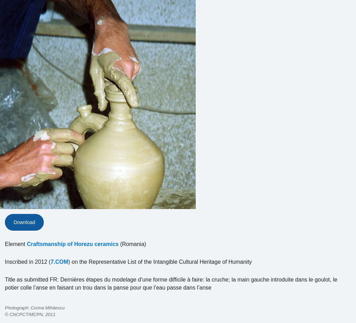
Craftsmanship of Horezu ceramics (73, 244)
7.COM (59, 262)
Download (24, 222)
